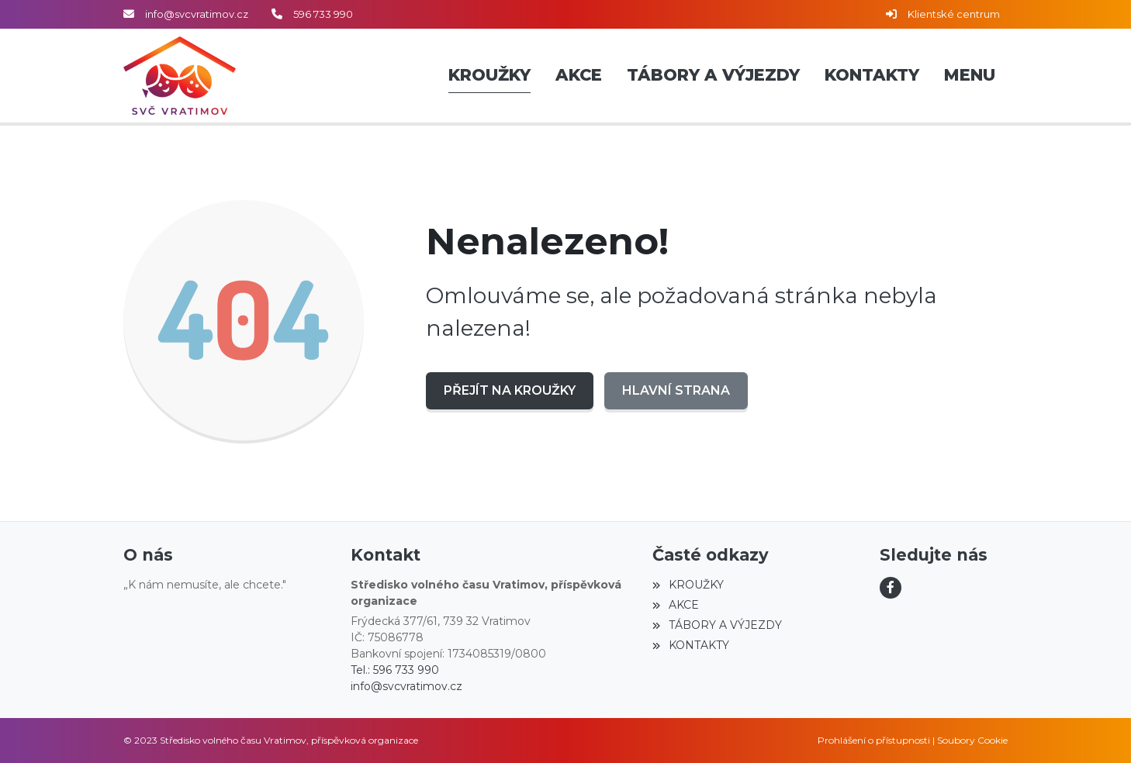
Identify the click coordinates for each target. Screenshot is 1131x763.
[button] (970, 76)
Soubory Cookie (972, 740)
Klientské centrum (954, 14)
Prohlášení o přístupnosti (874, 740)
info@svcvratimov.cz (196, 14)
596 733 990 (323, 14)
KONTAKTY (690, 645)
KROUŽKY (687, 585)
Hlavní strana (676, 390)
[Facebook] (890, 588)
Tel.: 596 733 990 (395, 670)
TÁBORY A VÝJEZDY (716, 625)
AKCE (675, 605)
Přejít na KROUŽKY (510, 390)
